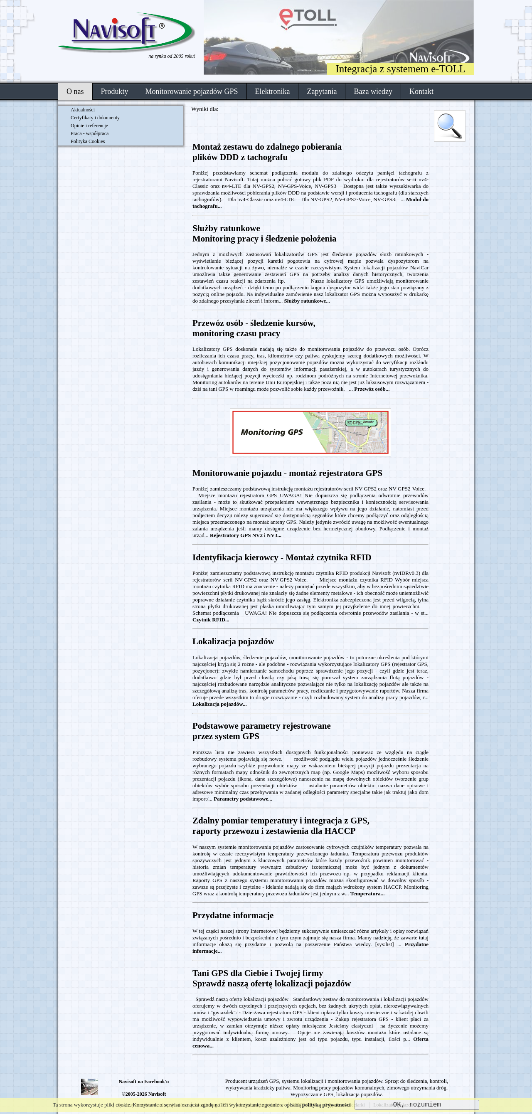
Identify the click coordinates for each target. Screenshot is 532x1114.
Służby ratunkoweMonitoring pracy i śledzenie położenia (264, 233)
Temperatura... (367, 893)
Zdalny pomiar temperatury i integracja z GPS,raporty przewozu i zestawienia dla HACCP (280, 826)
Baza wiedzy (373, 91)
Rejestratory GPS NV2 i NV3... (245, 535)
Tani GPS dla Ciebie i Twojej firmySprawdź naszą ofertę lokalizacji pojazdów (271, 978)
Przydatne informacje (232, 915)
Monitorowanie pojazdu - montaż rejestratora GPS (287, 473)
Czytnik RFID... (210, 619)
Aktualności (83, 110)
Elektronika (272, 91)
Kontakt (421, 91)
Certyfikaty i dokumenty (95, 118)
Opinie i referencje (89, 125)
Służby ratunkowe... (307, 301)
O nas (75, 91)
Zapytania (322, 91)
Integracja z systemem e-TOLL (400, 68)
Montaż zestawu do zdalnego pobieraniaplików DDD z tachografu (267, 152)
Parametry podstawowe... (243, 799)
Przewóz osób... (371, 389)
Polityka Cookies (88, 141)
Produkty (114, 91)
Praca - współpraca (89, 133)
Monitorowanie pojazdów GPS (191, 91)
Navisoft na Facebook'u (144, 1081)
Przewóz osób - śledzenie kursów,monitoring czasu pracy (253, 328)
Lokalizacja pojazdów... (219, 704)
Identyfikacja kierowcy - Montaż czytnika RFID (282, 557)
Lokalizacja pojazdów (233, 641)
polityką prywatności (326, 1105)
